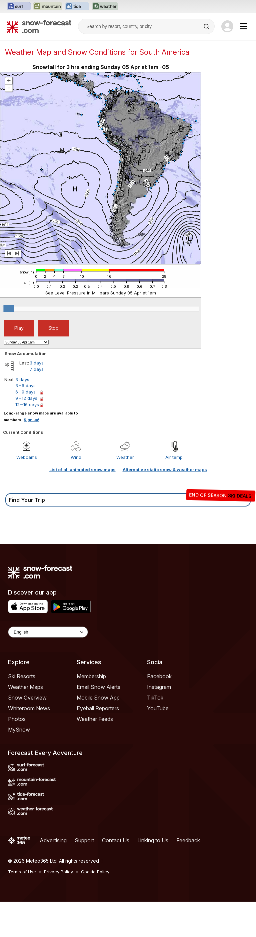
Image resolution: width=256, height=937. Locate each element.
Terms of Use (22, 871)
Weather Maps (25, 687)
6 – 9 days (25, 391)
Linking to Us (152, 840)
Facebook (159, 676)
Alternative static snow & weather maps (165, 469)
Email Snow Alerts (98, 687)
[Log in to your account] (227, 26)
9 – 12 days (26, 398)
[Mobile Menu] (243, 26)
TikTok (155, 697)
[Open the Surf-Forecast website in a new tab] (19, 6)
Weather (125, 457)
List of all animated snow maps (82, 469)
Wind (76, 457)
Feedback (188, 840)
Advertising (53, 840)
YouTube (158, 708)
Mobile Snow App (98, 697)
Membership (91, 676)
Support (84, 840)
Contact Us (115, 840)
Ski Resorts (21, 676)
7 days (37, 369)
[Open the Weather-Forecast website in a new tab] (105, 6)
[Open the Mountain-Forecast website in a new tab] (47, 6)
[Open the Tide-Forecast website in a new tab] (77, 6)
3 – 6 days (25, 385)
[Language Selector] (48, 632)
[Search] (207, 26)
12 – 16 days (27, 404)
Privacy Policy (58, 871)
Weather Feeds (95, 719)
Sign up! (31, 419)
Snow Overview (27, 697)
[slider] (8, 308)
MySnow (19, 729)
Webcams (26, 457)
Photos (17, 719)
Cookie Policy (95, 871)
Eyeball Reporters (98, 708)
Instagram (159, 687)
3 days (37, 362)
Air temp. (174, 457)
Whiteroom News (29, 708)
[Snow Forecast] (39, 26)
